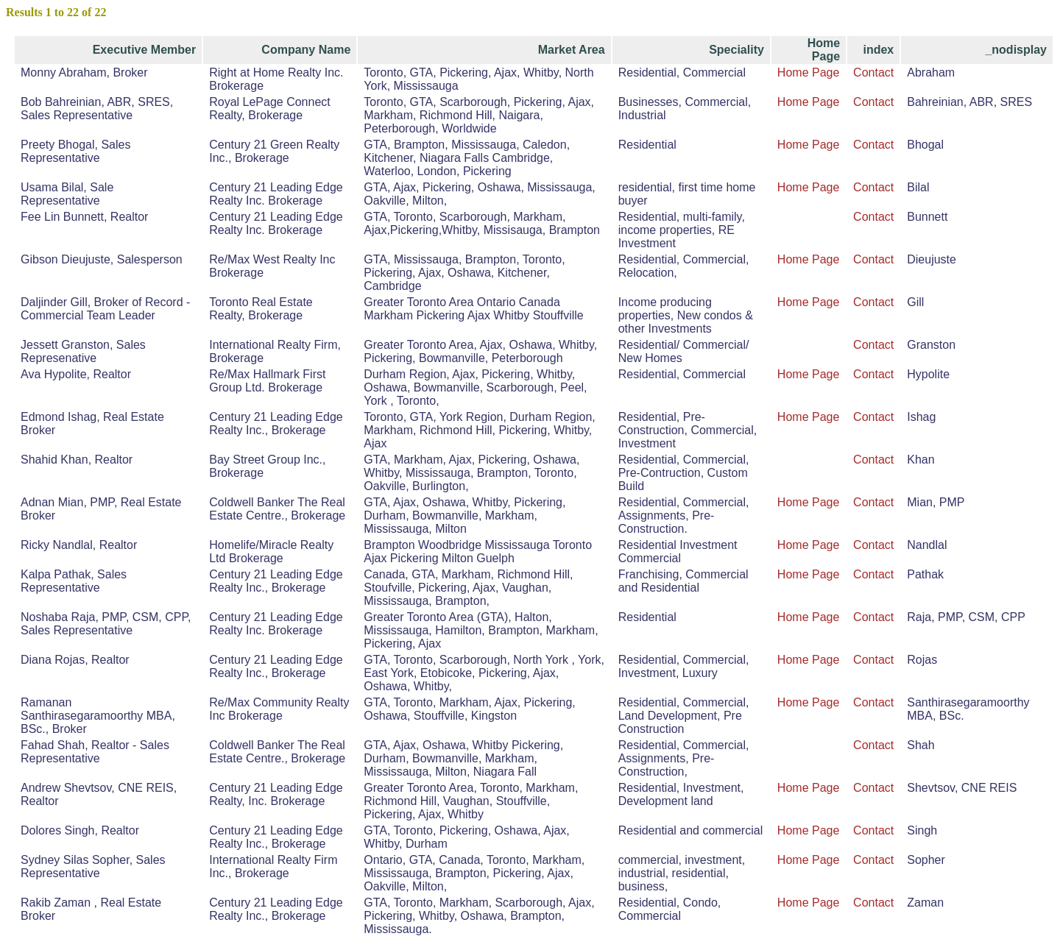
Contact (873, 72)
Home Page (808, 72)
